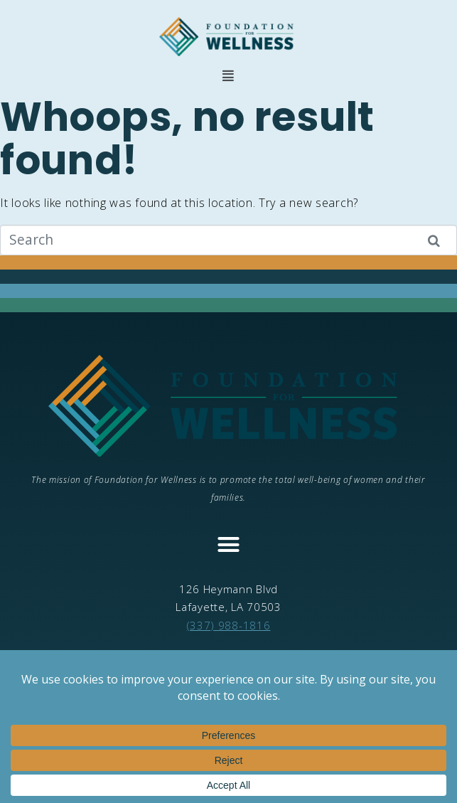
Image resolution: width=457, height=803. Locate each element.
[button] (228, 76)
